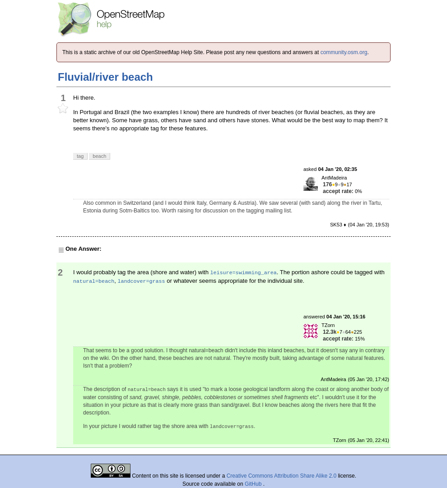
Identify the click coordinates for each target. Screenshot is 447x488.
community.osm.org (344, 52)
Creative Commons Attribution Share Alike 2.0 (281, 476)
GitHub (254, 484)
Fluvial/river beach (105, 77)
